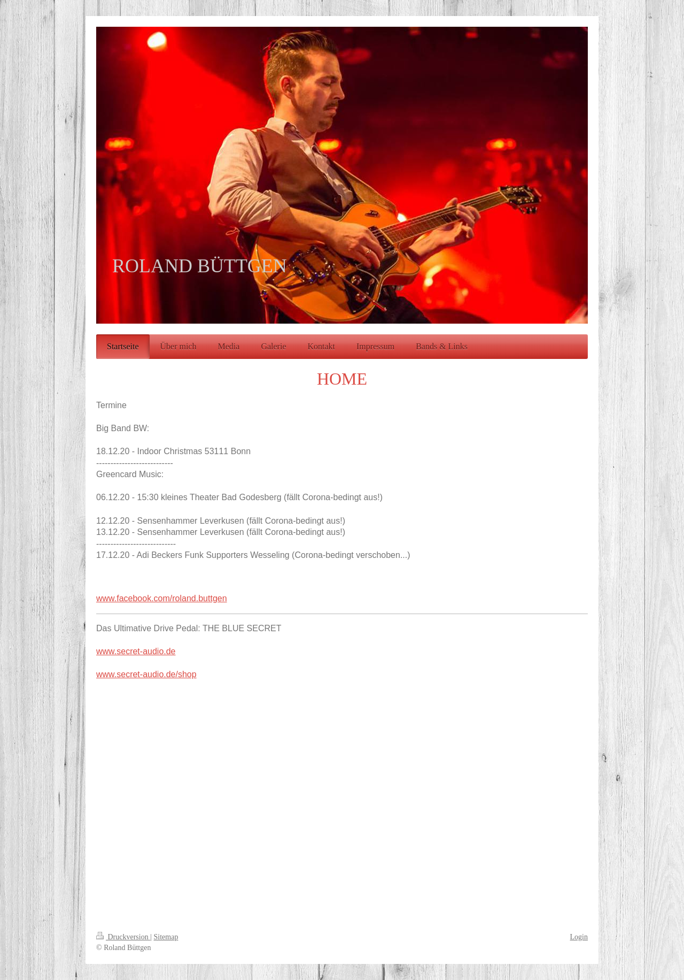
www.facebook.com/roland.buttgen (161, 598)
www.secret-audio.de (136, 651)
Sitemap (166, 937)
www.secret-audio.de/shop (146, 674)
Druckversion (123, 937)
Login (579, 937)
